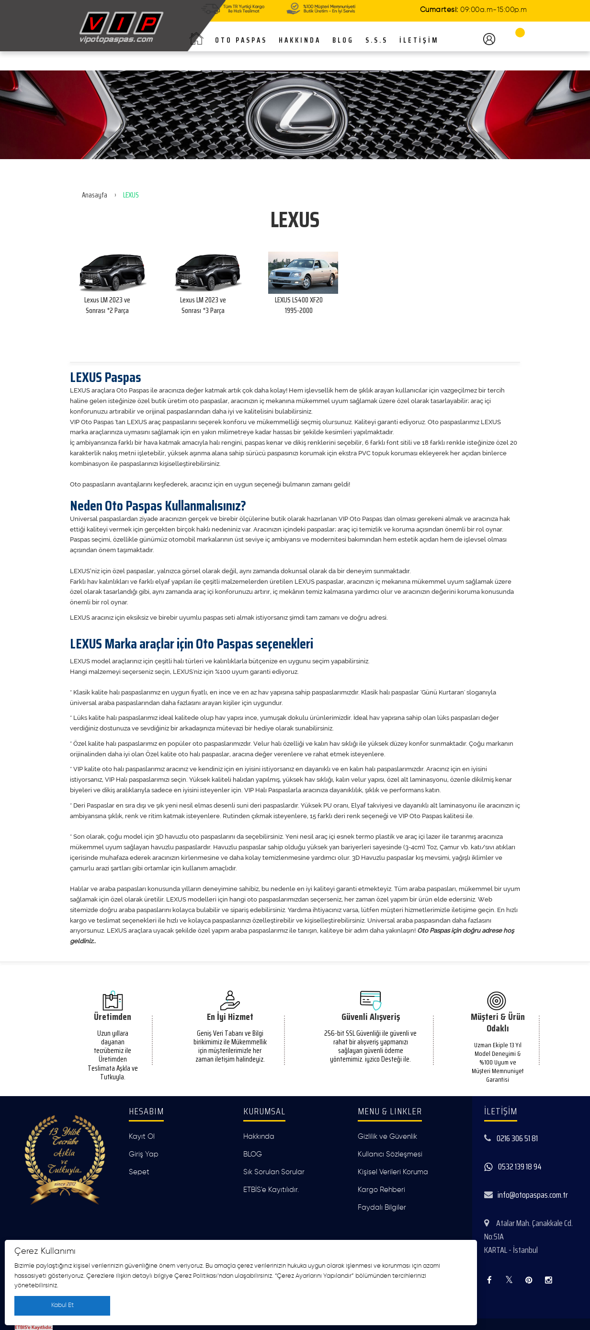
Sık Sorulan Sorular (274, 1172)
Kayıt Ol (142, 1136)
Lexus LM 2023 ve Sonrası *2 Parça (107, 305)
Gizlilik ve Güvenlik (387, 1136)
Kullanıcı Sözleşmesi (390, 1154)
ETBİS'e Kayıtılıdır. (271, 1189)
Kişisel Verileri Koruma (393, 1172)
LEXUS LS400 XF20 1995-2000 (299, 305)
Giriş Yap (144, 1154)
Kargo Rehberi (381, 1189)
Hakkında (258, 1136)
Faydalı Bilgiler (382, 1207)
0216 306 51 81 (517, 1138)
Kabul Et (62, 1305)
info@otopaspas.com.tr (533, 1195)
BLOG (252, 1154)
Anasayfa (94, 195)
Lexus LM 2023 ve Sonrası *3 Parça (203, 305)
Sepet (139, 1172)
